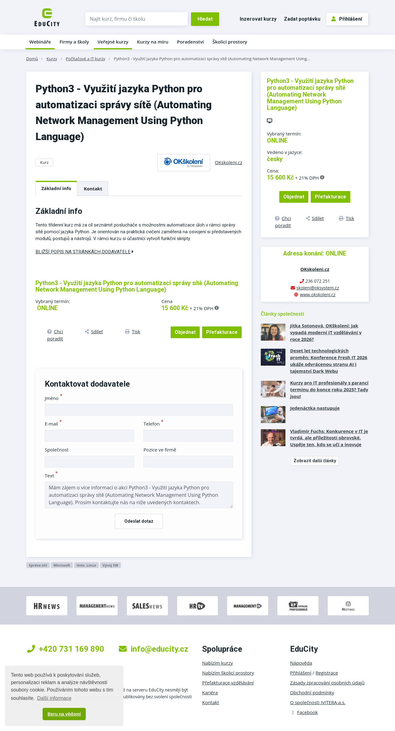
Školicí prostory (229, 42)
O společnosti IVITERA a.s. (318, 702)
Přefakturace (222, 332)
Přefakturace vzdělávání (228, 682)
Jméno (53, 398)
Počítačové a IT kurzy (85, 58)
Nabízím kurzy (217, 663)
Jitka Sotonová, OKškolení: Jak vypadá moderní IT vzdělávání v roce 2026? (326, 332)
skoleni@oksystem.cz (318, 288)
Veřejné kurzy (113, 42)
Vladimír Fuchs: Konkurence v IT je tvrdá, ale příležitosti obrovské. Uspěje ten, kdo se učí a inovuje (329, 438)
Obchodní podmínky (312, 692)
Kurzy (52, 58)
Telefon (153, 424)
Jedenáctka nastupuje (315, 408)
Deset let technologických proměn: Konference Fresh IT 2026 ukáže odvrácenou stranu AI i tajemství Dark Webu (328, 360)
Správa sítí (38, 565)
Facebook (304, 712)
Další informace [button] (54, 698)
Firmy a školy (74, 42)
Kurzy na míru (152, 42)
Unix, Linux (86, 565)
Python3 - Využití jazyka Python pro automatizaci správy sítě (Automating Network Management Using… (212, 58)
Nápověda (301, 663)
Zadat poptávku (302, 19)
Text (51, 475)
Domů (32, 58)
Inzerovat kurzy (258, 19)
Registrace (327, 673)
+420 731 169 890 (65, 649)
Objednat (185, 332)
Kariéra (210, 692)
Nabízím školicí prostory (228, 673)
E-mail (53, 424)
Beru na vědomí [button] (64, 714)
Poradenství (190, 42)
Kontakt (93, 188)
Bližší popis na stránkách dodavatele (84, 252)
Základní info (56, 188)
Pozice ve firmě (159, 449)
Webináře (40, 42)
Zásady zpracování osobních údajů (327, 682)
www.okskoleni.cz (317, 294)
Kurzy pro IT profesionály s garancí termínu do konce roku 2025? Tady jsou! (329, 389)
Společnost (57, 449)
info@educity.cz (153, 649)
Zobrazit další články (314, 460)
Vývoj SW (110, 565)
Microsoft (61, 565)
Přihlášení (346, 19)
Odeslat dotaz (138, 521)
